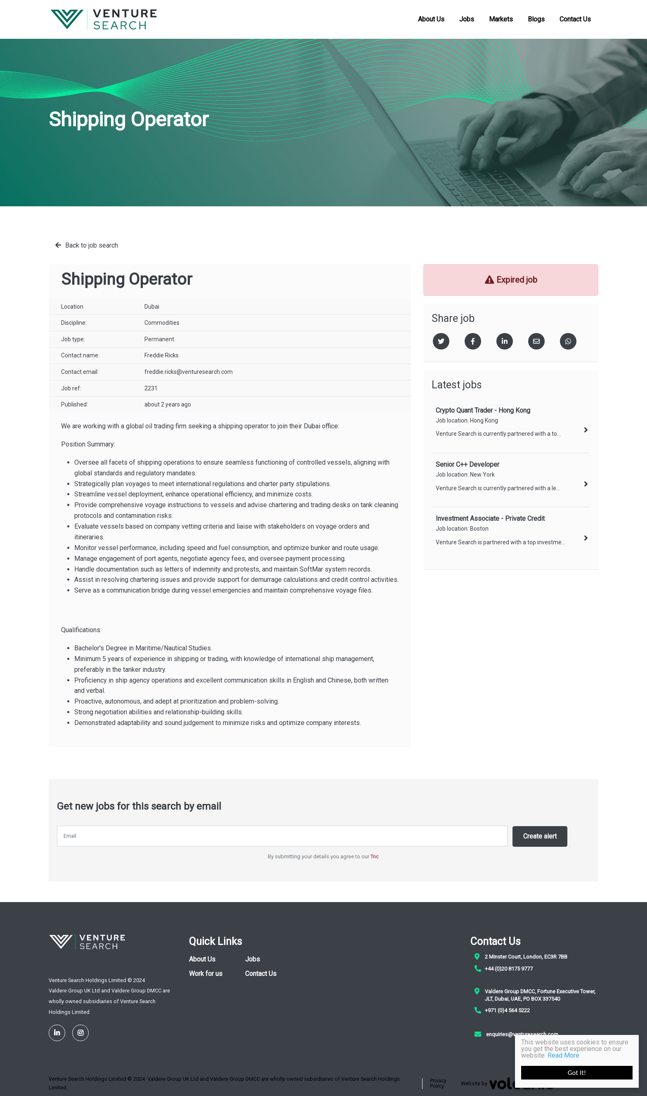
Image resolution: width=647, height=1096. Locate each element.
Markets (501, 18)
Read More (563, 1055)
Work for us (205, 973)
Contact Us (575, 18)
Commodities (161, 322)
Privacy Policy (438, 1082)
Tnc (375, 856)
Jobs (466, 18)
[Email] (536, 341)
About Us (431, 18)
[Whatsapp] (568, 341)
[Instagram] (81, 1032)
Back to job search (91, 245)
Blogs (536, 18)
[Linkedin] (504, 341)
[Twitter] (441, 341)
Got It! (577, 1072)
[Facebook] (473, 341)
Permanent (159, 339)
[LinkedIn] (57, 1032)
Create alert (541, 836)
